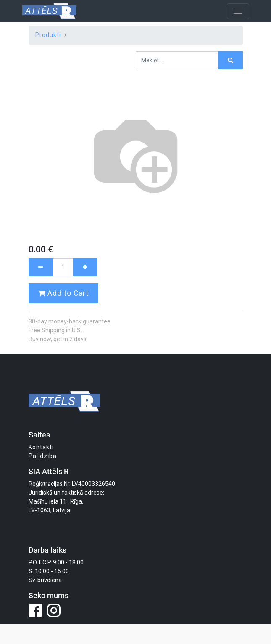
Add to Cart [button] (63, 293)
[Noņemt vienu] (41, 267)
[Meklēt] (230, 60)
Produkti (48, 35)
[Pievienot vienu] (85, 267)
